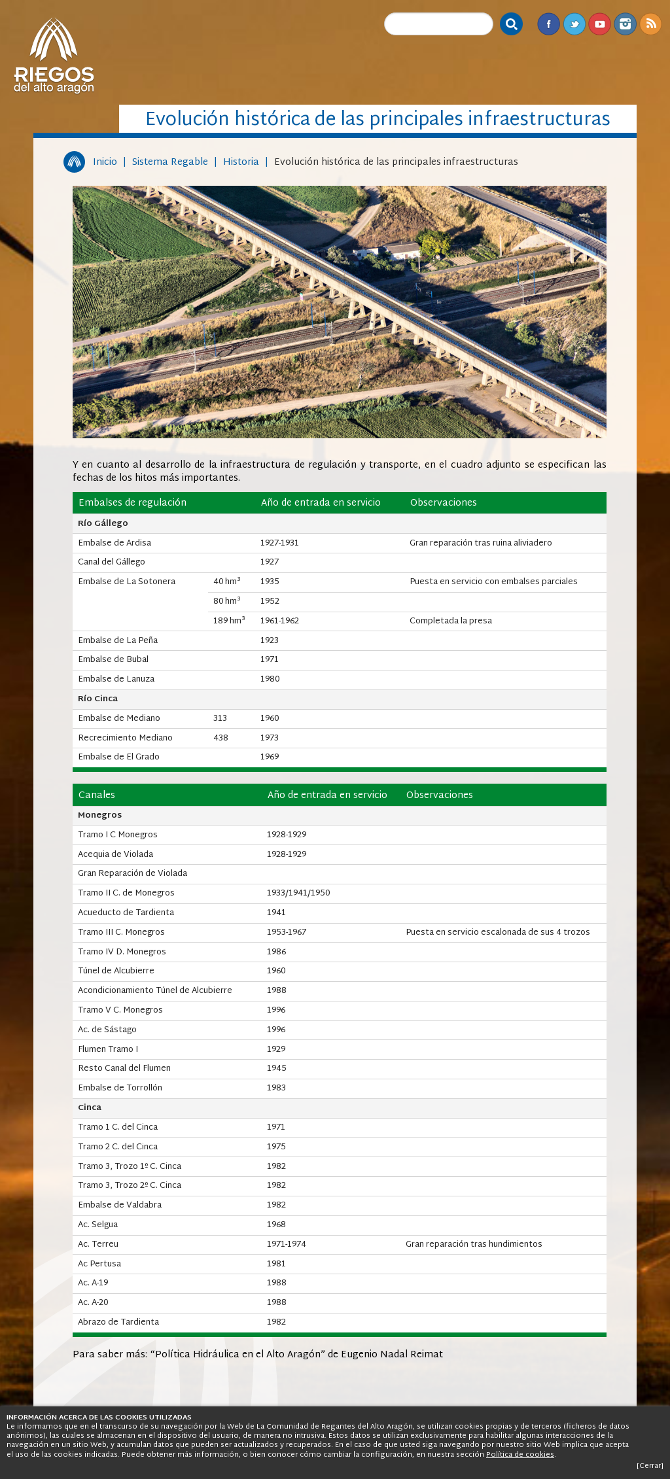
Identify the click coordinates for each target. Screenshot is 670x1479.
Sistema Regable (170, 162)
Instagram (625, 23)
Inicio (105, 162)
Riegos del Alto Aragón (53, 55)
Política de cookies (520, 1454)
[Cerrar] (650, 1465)
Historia (241, 162)
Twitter (574, 23)
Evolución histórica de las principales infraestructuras (396, 162)
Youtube (599, 23)
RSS (650, 23)
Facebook (548, 23)
